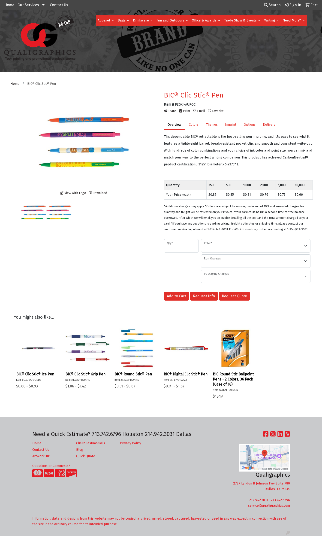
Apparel (104, 20)
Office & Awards (204, 20)
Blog (79, 450)
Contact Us (59, 5)
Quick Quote (85, 456)
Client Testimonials (90, 443)
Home (9, 5)
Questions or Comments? (51, 466)
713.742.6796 (280, 500)
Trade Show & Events (240, 20)
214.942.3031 (258, 500)
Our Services (28, 5)
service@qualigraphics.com (269, 505)
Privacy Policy (130, 443)
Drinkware (141, 20)
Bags (121, 20)
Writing (269, 20)
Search (272, 5)
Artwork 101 (41, 456)
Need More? (292, 20)
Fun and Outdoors (170, 20)
